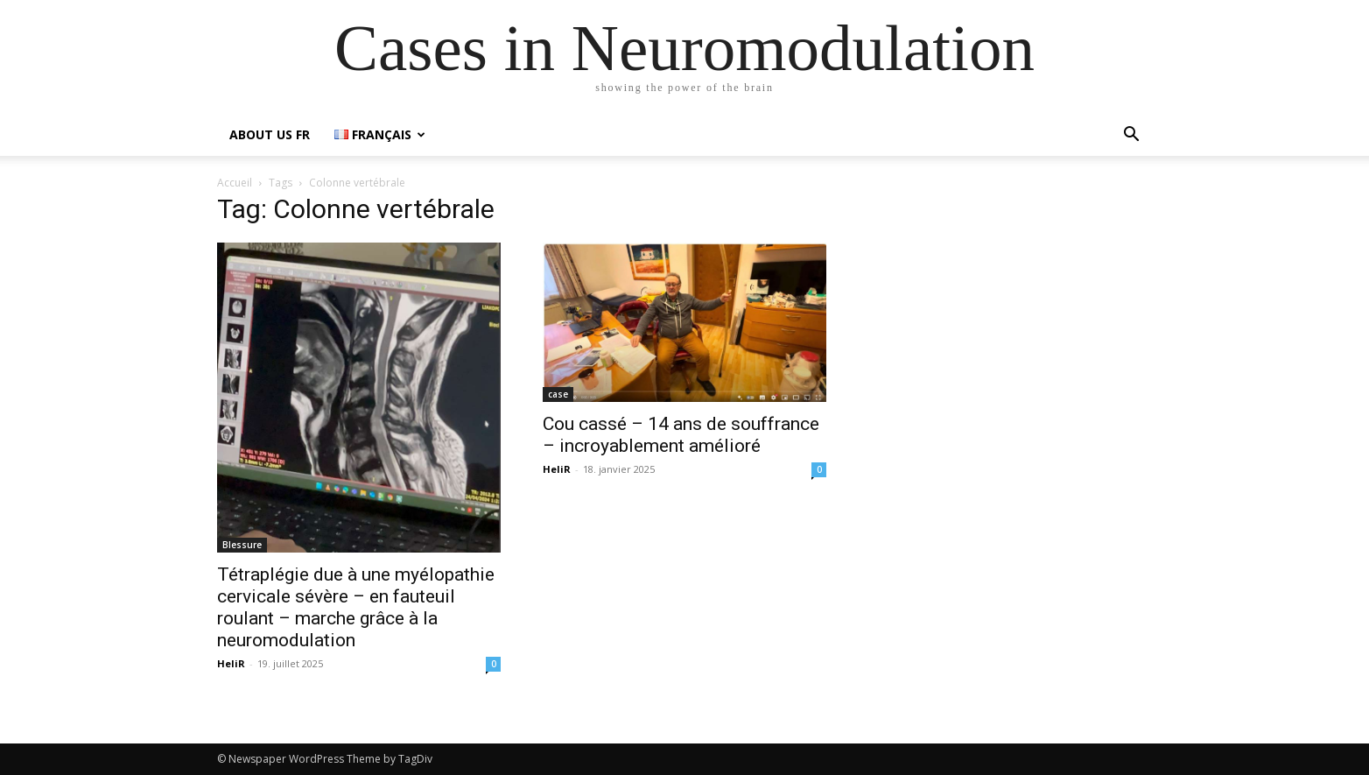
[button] (1131, 136)
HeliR (231, 663)
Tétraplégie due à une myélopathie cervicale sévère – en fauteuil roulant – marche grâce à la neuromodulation (356, 607)
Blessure (242, 545)
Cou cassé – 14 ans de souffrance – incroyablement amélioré (681, 434)
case (558, 394)
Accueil (234, 182)
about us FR (269, 134)
